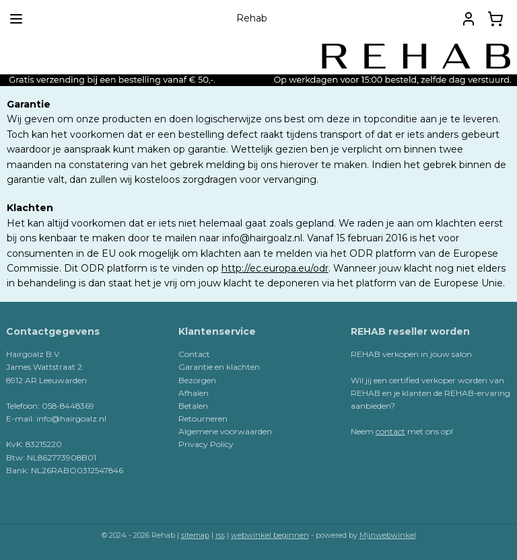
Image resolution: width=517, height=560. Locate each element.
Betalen (193, 406)
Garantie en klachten (219, 367)
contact (390, 431)
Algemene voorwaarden (225, 431)
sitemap (195, 535)
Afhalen (193, 393)
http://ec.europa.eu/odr (275, 268)
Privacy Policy (206, 444)
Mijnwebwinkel (387, 535)
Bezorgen (197, 380)
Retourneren (203, 418)
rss (220, 535)
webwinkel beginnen (270, 535)
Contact (194, 354)
